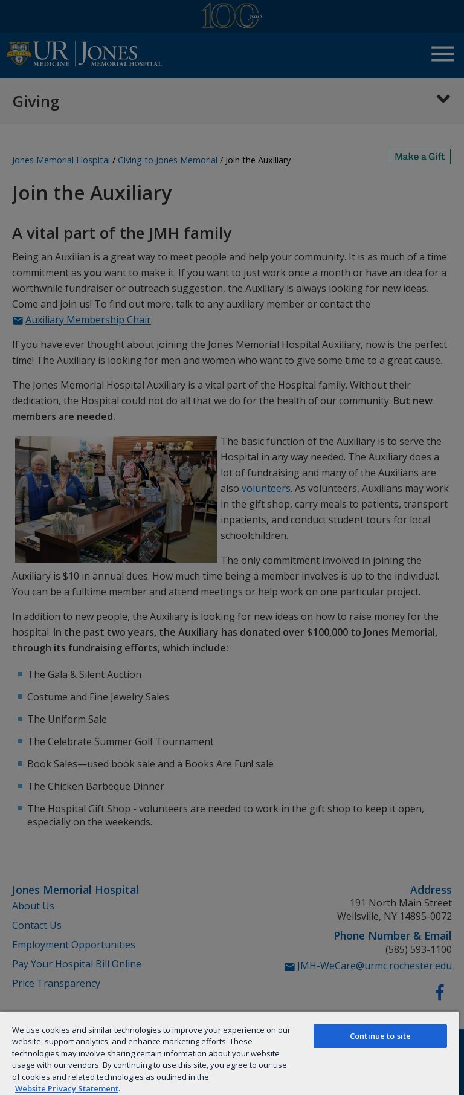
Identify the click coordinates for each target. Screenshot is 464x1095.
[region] (229, 1053)
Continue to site (380, 1035)
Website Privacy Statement (66, 1088)
